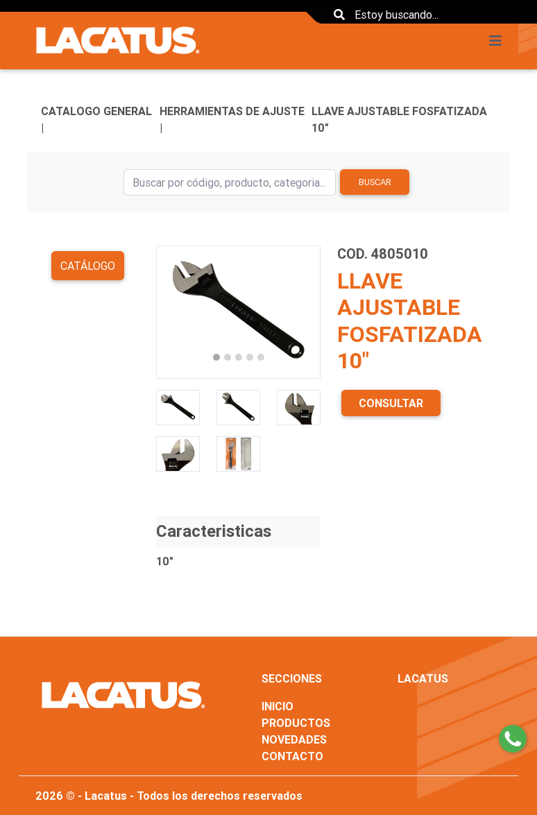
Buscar (375, 182)
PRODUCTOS (296, 723)
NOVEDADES (294, 739)
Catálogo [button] (87, 266)
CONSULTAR (391, 403)
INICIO (277, 706)
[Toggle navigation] (499, 41)
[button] (168, 312)
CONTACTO (292, 756)
